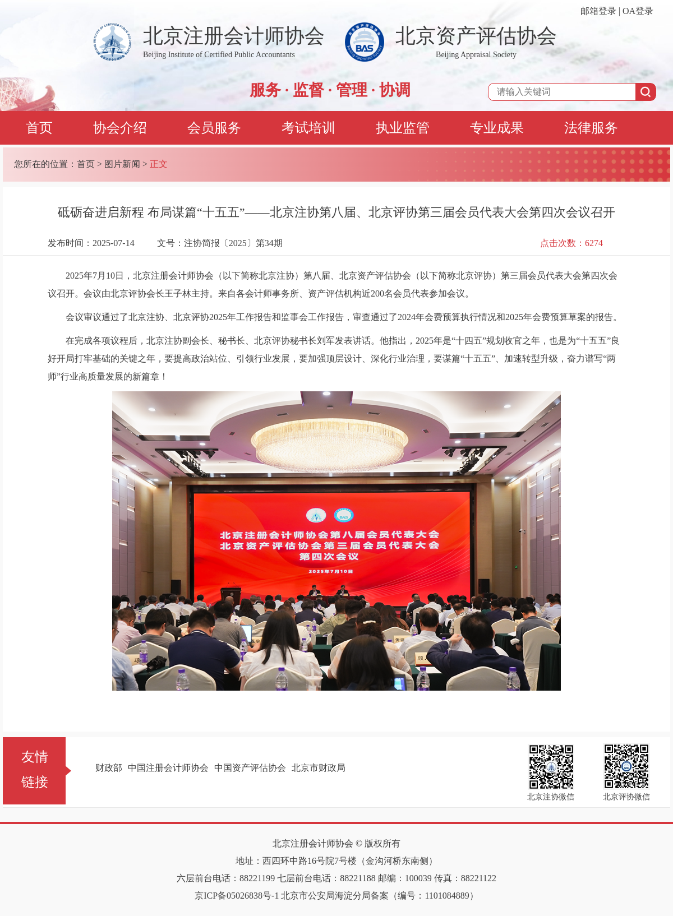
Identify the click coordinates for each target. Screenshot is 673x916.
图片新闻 (122, 164)
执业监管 (403, 128)
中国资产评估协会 (250, 767)
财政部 (108, 767)
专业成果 (497, 128)
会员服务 (214, 128)
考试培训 (308, 128)
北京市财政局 (318, 767)
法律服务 (591, 128)
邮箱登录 (598, 11)
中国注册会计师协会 (168, 767)
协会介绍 (120, 128)
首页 (39, 128)
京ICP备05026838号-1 (237, 895)
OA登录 (638, 11)
